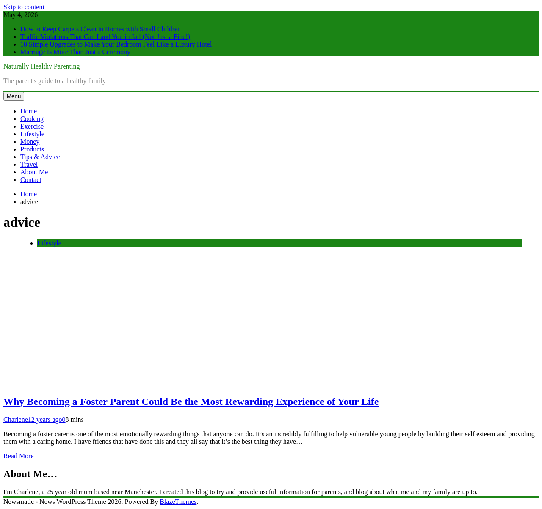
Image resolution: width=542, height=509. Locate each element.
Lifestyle (32, 134)
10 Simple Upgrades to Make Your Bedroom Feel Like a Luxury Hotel (116, 44)
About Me (34, 172)
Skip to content (23, 7)
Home (28, 111)
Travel (29, 164)
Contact (30, 179)
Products (32, 149)
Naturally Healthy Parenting (41, 66)
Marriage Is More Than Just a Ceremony (75, 51)
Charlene (15, 419)
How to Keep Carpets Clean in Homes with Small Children (100, 29)
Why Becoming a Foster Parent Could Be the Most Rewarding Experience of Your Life (191, 401)
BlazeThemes (178, 501)
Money (29, 141)
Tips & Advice (40, 156)
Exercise (32, 126)
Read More (18, 455)
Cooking (32, 118)
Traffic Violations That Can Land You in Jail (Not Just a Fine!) (105, 36)
